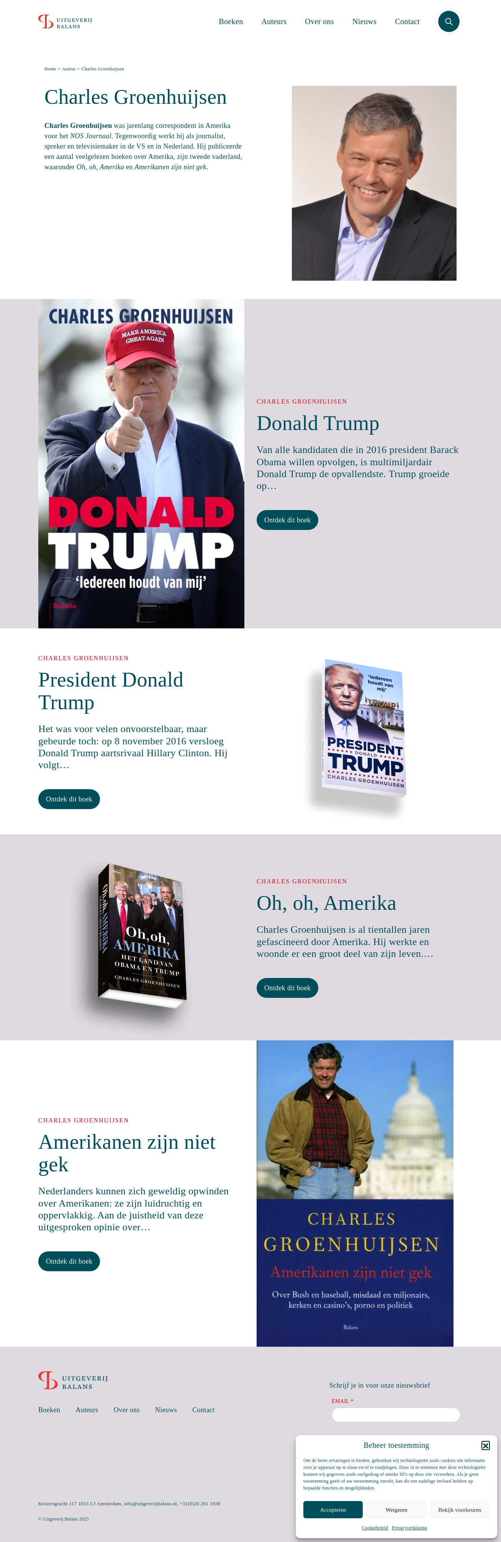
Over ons (319, 26)
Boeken (231, 26)
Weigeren (396, 1510)
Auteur (68, 69)
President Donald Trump (110, 691)
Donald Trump (318, 423)
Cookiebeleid (375, 1528)
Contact (407, 26)
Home (50, 69)
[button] (486, 1445)
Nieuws (364, 26)
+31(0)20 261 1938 (200, 1503)
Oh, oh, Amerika (326, 902)
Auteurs (274, 26)
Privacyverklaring (409, 1528)
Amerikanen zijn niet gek (127, 1153)
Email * (343, 1401)
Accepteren (333, 1510)
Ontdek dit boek (287, 520)
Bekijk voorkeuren (459, 1510)
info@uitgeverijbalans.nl (150, 1503)
